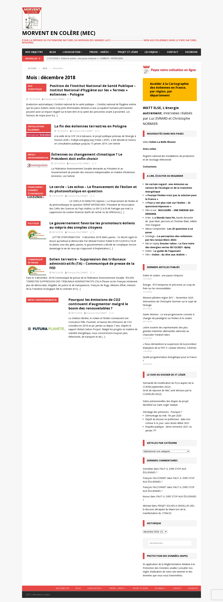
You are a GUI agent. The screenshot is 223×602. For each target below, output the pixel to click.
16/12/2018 (59, 163)
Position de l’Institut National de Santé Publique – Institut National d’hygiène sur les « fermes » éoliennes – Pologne (93, 90)
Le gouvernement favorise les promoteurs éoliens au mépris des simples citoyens (92, 225)
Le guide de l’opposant (167, 250)
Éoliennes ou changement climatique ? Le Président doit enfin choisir (86, 156)
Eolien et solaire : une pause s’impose (163, 275)
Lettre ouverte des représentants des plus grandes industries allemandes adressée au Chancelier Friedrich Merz (166, 331)
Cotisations (150, 166)
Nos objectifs (34, 52)
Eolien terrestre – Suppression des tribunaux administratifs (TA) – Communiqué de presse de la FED (92, 263)
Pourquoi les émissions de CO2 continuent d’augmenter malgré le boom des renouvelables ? (98, 303)
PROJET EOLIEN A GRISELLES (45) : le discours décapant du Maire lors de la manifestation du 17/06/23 (169, 509)
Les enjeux (151, 52)
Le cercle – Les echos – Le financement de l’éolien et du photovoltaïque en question (93, 189)
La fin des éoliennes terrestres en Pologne (90, 126)
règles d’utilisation (152, 571)
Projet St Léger (128, 52)
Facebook (191, 52)
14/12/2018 (57, 195)
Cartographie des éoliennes (169, 85)
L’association (71, 52)
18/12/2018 (34, 99)
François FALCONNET (54, 99)
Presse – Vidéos (99, 52)
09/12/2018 (57, 232)
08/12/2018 (57, 272)
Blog (53, 52)
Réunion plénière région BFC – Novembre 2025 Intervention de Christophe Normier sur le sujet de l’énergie (170, 301)
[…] (55, 115)
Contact (172, 52)
